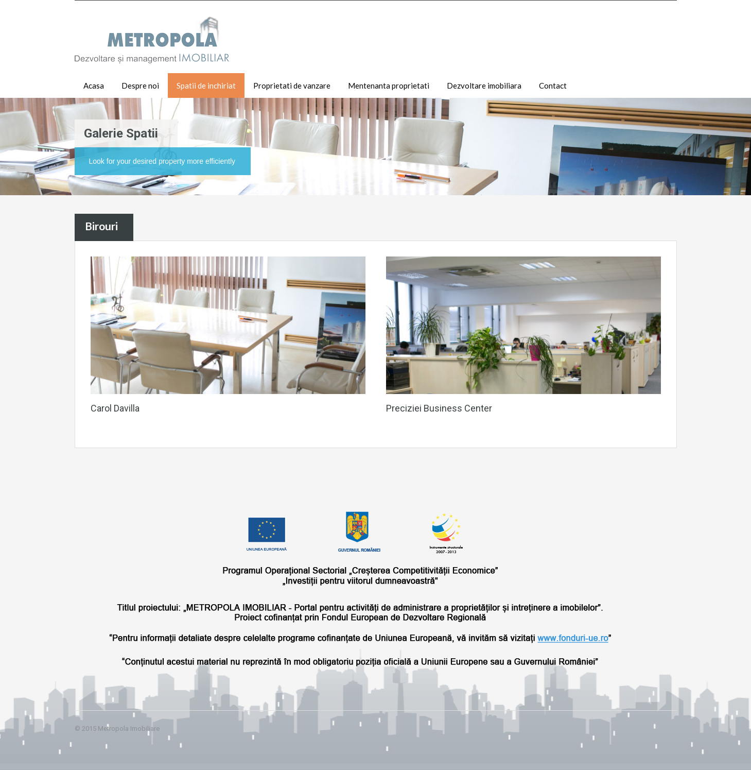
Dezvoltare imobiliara (484, 85)
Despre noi (140, 85)
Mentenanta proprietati (388, 85)
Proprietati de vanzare (291, 85)
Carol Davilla (115, 408)
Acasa (93, 85)
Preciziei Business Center (439, 408)
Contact (553, 85)
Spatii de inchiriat (206, 85)
